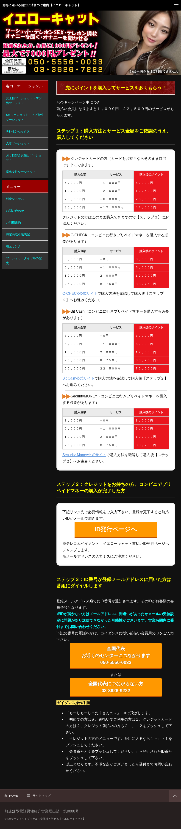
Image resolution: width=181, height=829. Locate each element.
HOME (13, 795)
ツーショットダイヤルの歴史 (24, 260)
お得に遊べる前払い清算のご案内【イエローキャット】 (41, 5)
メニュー (176, 6)
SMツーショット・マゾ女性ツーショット (24, 117)
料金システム (15, 199)
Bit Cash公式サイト (78, 378)
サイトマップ (41, 795)
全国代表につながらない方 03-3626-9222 (115, 687)
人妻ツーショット (18, 143)
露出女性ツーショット (21, 172)
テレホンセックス (18, 131)
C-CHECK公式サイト (79, 293)
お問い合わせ (15, 210)
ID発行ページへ (116, 529)
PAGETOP (175, 796)
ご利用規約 (13, 222)
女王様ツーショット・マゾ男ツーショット (24, 100)
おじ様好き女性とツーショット (24, 158)
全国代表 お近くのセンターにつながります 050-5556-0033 (115, 655)
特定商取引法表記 (18, 234)
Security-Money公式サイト (84, 455)
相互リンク (13, 246)
